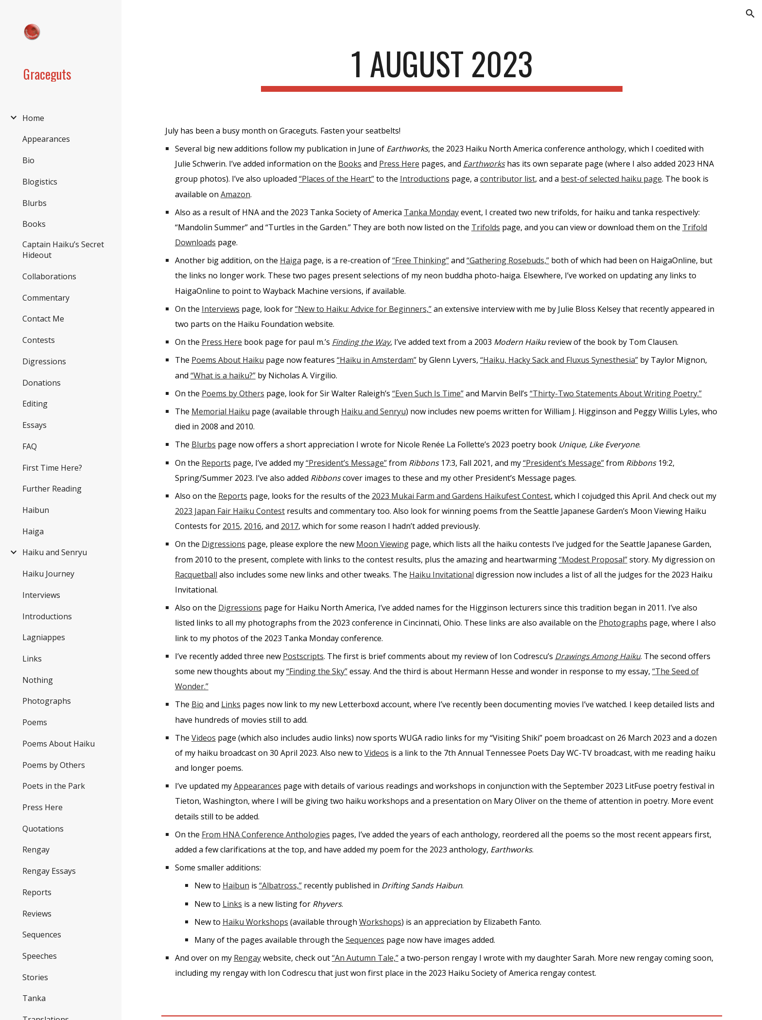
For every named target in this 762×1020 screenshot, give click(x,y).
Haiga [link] (33, 531)
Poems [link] (34, 722)
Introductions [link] (47, 616)
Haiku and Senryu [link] (54, 552)
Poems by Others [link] (53, 765)
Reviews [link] (37, 913)
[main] (441, 68)
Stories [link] (35, 977)
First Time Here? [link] (52, 467)
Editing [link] (35, 403)
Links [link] (32, 658)
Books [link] (34, 224)
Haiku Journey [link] (48, 573)
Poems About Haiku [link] (58, 743)
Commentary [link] (45, 297)
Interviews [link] (41, 595)
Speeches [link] (39, 956)
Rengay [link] (36, 849)
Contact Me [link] (43, 318)
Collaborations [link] (49, 276)
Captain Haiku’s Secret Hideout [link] (63, 249)
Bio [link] (28, 160)
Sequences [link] (41, 934)
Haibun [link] (35, 510)
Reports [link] (37, 892)
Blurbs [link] (34, 203)
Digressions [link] (44, 361)
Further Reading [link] (52, 488)
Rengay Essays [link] (49, 871)
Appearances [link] (46, 139)
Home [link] (33, 118)
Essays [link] (34, 425)
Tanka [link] (34, 998)
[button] (750, 13)
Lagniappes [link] (43, 637)
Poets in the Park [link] (53, 786)
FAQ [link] (29, 446)
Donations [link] (41, 382)
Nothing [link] (37, 680)
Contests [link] (38, 340)
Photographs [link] (46, 701)
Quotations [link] (43, 828)
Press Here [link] (42, 807)
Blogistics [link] (39, 181)
